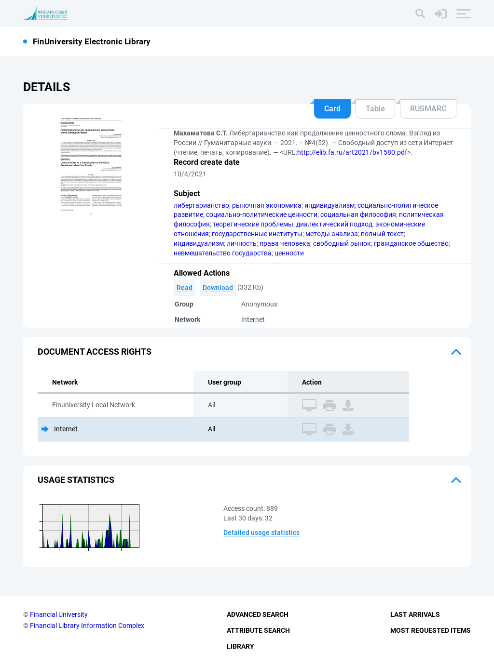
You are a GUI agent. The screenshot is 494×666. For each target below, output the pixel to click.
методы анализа (331, 234)
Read (184, 288)
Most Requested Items (430, 630)
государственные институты (257, 234)
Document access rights (94, 351)
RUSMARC (428, 108)
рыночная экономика (267, 205)
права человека (285, 243)
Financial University (59, 614)
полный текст (382, 234)
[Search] (420, 13)
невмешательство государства (223, 253)
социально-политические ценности (261, 214)
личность (242, 243)
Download (218, 288)
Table (375, 108)
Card (332, 108)
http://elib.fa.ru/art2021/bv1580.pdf (352, 152)
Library (240, 646)
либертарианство (201, 205)
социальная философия (358, 214)
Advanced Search (257, 614)
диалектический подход (334, 224)
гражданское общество (411, 243)
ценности (289, 253)
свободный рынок (342, 243)
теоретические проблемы (253, 224)
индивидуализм (329, 205)
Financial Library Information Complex (87, 625)
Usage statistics (76, 480)
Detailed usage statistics (261, 532)
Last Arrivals (415, 614)
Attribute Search (258, 630)
